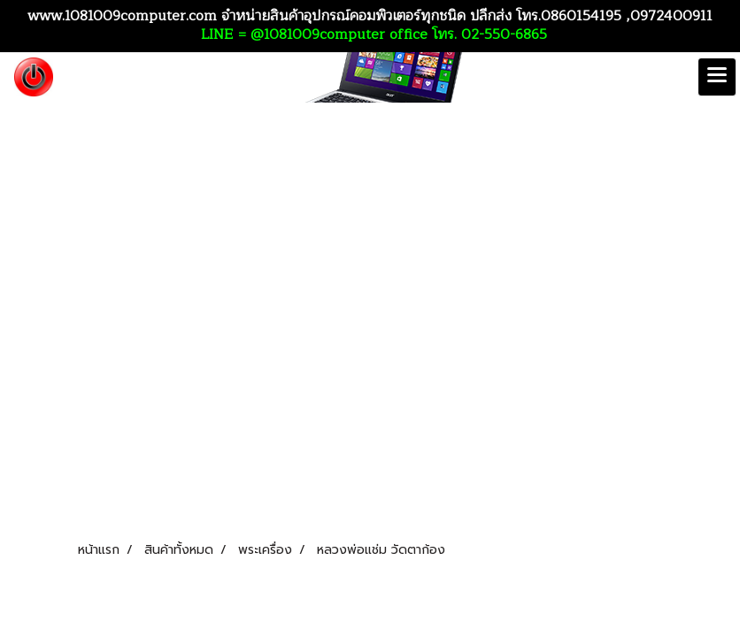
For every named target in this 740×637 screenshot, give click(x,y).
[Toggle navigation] (717, 77)
